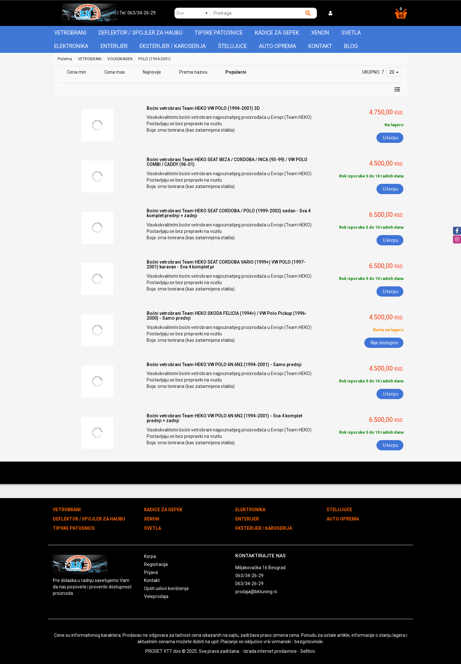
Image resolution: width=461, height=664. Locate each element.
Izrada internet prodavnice (270, 651)
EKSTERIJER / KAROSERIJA (173, 46)
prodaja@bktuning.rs (256, 591)
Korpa (150, 556)
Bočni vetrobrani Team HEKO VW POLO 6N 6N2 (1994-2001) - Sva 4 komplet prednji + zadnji (224, 418)
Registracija (156, 564)
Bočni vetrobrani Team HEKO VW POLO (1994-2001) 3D (203, 108)
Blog (351, 46)
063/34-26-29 (249, 575)
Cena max (114, 72)
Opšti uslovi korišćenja (166, 588)
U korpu (390, 137)
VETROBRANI (70, 32)
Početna (65, 59)
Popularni (235, 72)
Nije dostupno (384, 342)
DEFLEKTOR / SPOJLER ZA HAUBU (140, 32)
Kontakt (320, 46)
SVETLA (351, 32)
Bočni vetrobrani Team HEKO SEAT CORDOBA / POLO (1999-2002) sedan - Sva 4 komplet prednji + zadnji (229, 213)
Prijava (151, 572)
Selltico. (308, 651)
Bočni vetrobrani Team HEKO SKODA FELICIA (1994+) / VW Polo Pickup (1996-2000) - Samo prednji (227, 316)
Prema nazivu (193, 72)
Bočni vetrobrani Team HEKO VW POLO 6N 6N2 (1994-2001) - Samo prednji (224, 364)
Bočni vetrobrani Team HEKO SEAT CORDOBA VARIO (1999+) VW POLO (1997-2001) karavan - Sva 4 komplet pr (226, 264)
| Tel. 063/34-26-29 (136, 12)
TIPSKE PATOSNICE (219, 32)
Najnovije (152, 72)
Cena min (76, 72)
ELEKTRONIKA (71, 46)
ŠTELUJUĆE (232, 46)
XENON (320, 32)
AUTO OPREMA (277, 46)
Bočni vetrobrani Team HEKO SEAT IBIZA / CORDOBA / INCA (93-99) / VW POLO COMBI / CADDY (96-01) (227, 162)
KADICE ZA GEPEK (277, 32)
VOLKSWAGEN (120, 59)
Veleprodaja (156, 596)
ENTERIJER (114, 46)
